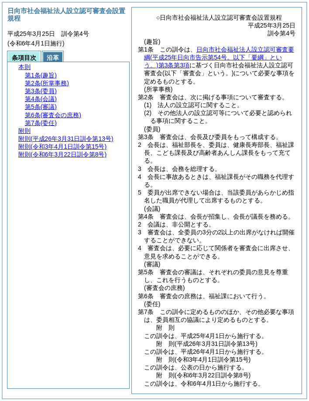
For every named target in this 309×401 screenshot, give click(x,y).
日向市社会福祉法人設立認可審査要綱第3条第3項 (219, 57)
